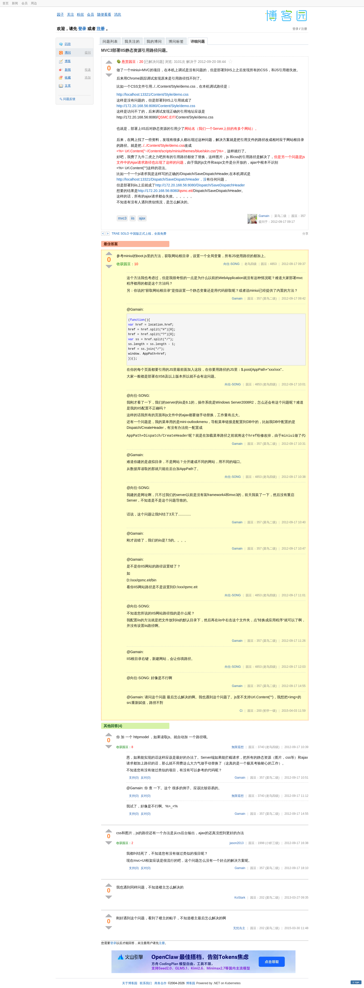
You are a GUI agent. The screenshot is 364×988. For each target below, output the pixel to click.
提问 (88, 52)
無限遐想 (238, 747)
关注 (70, 14)
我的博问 (154, 41)
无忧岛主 (239, 928)
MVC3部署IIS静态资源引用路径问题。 (135, 50)
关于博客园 (129, 983)
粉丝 (80, 14)
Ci (241, 710)
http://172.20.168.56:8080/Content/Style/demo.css (156, 106)
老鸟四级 (250, 264)
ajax (142, 218)
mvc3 (122, 218)
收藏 (68, 77)
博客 (68, 61)
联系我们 (146, 983)
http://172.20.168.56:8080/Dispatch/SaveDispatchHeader (200, 185)
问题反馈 (69, 99)
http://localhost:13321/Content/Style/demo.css (153, 94)
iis (132, 218)
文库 (68, 85)
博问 (68, 52)
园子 (60, 14)
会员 (24, 3)
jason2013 (236, 843)
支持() (134, 777)
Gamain (264, 216)
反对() (146, 777)
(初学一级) (269, 710)
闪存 (68, 44)
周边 (34, 3)
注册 (101, 29)
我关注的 (132, 41)
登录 (82, 29)
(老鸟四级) (269, 384)
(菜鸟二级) (269, 298)
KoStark (240, 897)
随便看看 (104, 14)
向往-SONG (231, 264)
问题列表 (110, 41)
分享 (305, 233)
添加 (88, 77)
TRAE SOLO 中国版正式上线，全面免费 (139, 233)
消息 (117, 14)
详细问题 (198, 41)
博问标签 (176, 41)
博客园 (190, 983)
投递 (88, 69)
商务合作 (160, 983)
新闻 (15, 3)
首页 (6, 3)
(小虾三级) (272, 843)
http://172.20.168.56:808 (157, 191)
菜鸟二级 (280, 216)
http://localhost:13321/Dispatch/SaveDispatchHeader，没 (162, 179)
